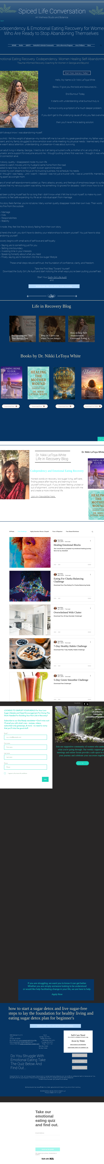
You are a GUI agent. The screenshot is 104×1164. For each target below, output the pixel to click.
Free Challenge (22, 531)
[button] (92, 532)
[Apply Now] (57, 994)
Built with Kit (48, 1158)
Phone (6, 763)
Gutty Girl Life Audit (57, 277)
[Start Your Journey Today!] (77, 73)
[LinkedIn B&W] (87, 703)
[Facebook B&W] (84, 703)
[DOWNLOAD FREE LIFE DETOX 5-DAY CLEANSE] (54, 286)
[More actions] (91, 541)
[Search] (101, 45)
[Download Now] (11, 406)
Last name (7, 753)
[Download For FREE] (92, 406)
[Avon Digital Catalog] (79, 1055)
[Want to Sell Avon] (79, 1067)
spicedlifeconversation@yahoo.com (23, 1042)
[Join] (45, 779)
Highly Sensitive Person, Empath (39, 531)
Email (5, 733)
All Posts (11, 531)
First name (7, 743)
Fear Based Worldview (72, 531)
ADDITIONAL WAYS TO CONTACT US (78, 1047)
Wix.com (58, 1092)
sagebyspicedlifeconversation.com (30, 1044)
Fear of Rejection (57, 531)
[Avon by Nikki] (79, 1061)
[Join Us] (82, 763)
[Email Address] (47, 1133)
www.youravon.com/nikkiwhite (28, 1040)
